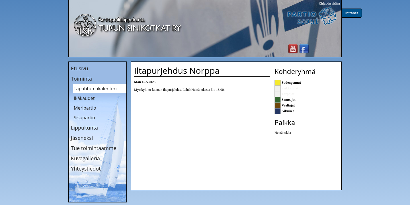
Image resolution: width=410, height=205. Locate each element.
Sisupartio (84, 117)
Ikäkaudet (84, 98)
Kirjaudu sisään (329, 3)
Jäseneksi (82, 137)
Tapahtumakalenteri (95, 88)
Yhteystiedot (86, 168)
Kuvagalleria (85, 158)
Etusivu (79, 68)
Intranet (351, 13)
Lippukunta (84, 127)
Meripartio (85, 108)
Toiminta (81, 78)
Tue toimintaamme (93, 148)
